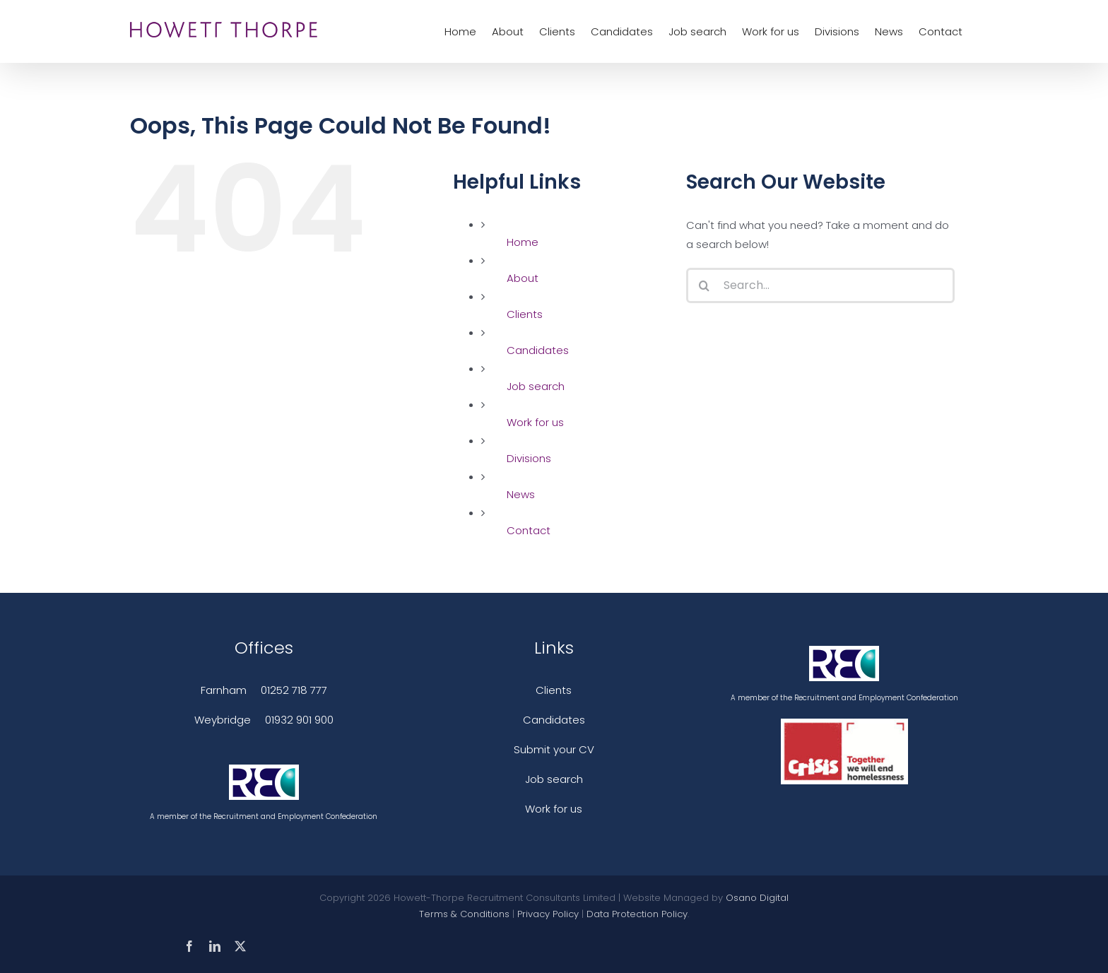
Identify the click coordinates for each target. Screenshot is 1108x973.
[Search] (703, 285)
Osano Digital (757, 897)
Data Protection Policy (637, 914)
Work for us (535, 422)
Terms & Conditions (464, 914)
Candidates (538, 350)
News (521, 494)
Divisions (529, 458)
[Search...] (820, 285)
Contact (528, 530)
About (522, 278)
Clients (525, 314)
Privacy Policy (548, 914)
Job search (536, 386)
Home (522, 242)
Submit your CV (554, 749)
